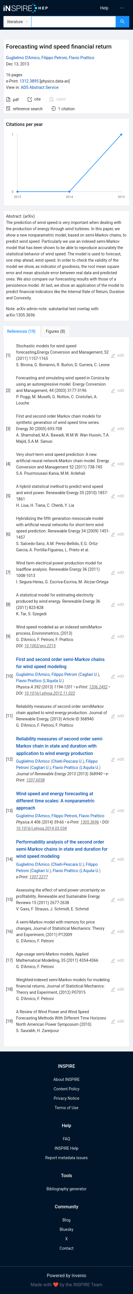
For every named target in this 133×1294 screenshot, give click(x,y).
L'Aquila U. (53, 680)
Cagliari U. (89, 674)
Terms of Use (66, 1107)
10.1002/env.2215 (40, 646)
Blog (67, 1220)
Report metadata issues (66, 1157)
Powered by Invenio (66, 1275)
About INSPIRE (66, 1079)
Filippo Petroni (54, 57)
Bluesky (66, 1229)
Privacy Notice (66, 1098)
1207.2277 (38, 877)
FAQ (66, 1139)
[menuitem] (104, 8)
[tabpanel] (66, 692)
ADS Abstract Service (40, 87)
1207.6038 (35, 780)
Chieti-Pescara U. (67, 761)
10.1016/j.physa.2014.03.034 (41, 828)
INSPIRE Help (66, 1148)
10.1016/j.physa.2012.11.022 (49, 693)
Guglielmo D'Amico (22, 57)
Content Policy (66, 1089)
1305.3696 (89, 822)
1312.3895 (29, 81)
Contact (66, 1248)
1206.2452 (98, 687)
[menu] (101, 8)
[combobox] (73, 21)
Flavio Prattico (81, 57)
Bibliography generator (66, 1189)
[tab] (22, 331)
